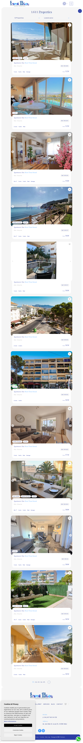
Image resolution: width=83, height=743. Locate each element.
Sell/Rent (38, 704)
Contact (60, 704)
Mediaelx (62, 737)
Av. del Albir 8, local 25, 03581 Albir (55, 724)
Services (46, 704)
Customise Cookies (18, 730)
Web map (47, 737)
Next (70, 42)
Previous (12, 42)
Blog (53, 704)
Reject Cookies (18, 735)
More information (10, 721)
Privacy (37, 737)
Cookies (42, 737)
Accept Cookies (18, 725)
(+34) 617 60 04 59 (50, 718)
